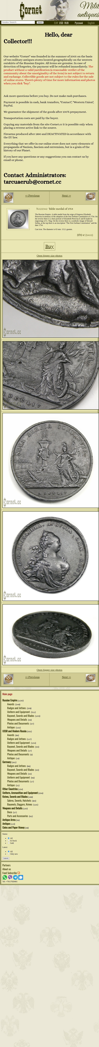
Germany (6, 762)
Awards (11, 704)
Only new (13, 854)
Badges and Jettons (16, 708)
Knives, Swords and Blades (15, 796)
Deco (10, 812)
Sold (11, 843)
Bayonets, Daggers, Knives (20, 804)
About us (6, 869)
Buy (49, 246)
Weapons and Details (17, 719)
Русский (79, 23)
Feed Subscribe (11, 873)
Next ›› (66, 195)
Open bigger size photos (49, 255)
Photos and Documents (18, 723)
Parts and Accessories (18, 816)
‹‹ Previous (32, 195)
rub (66, 23)
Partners (6, 865)
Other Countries (10, 789)
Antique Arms (8, 820)
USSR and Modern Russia (14, 731)
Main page (7, 694)
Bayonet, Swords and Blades (21, 716)
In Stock (12, 841)
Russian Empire (9, 700)
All (10, 838)
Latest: (5, 847)
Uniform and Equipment (18, 712)
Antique (11, 727)
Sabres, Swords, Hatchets (19, 800)
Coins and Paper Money (13, 827)
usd (61, 23)
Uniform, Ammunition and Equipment (20, 793)
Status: (5, 834)
